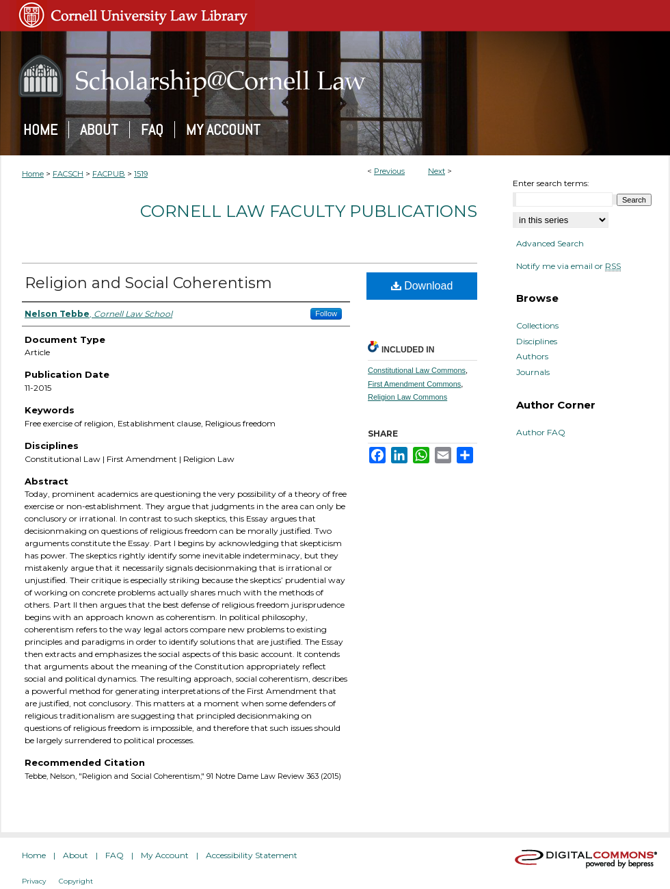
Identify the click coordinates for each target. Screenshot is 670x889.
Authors (532, 356)
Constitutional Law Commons (417, 370)
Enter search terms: (551, 183)
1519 (141, 174)
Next (436, 171)
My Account (165, 855)
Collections (537, 326)
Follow (326, 313)
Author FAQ (540, 432)
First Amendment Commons (414, 384)
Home (33, 174)
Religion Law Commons (407, 397)
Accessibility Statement (251, 855)
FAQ (114, 855)
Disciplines (536, 341)
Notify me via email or (568, 266)
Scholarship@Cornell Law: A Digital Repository (335, 76)
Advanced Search (550, 243)
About (75, 855)
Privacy (34, 881)
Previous (389, 171)
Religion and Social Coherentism (148, 283)
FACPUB (108, 174)
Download (422, 286)
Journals (533, 372)
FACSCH (68, 174)
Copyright (76, 881)
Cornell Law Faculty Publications (308, 211)
